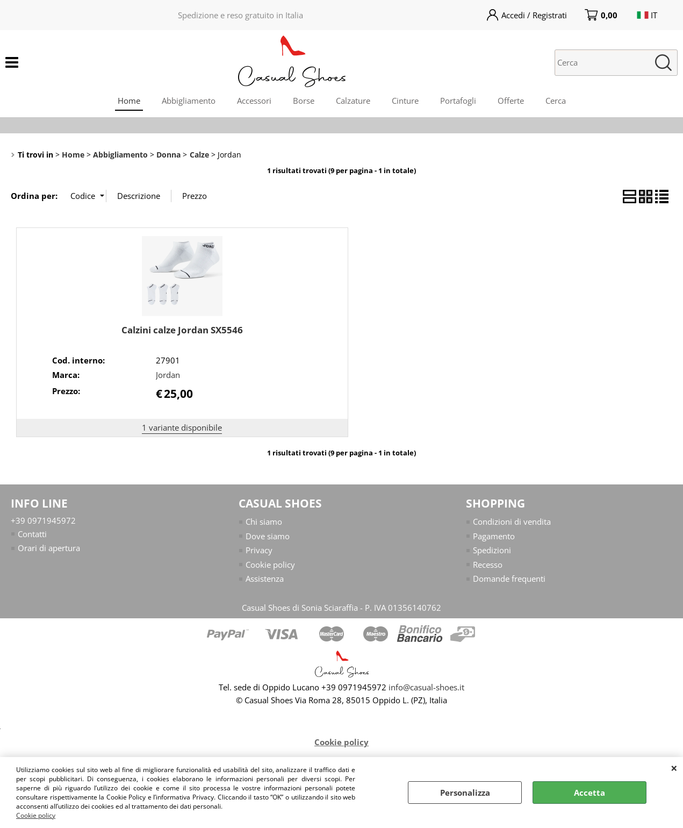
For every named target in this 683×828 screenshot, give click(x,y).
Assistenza (265, 578)
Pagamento (494, 536)
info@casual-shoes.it (426, 687)
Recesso (487, 564)
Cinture (405, 100)
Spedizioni (492, 550)
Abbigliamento (188, 100)
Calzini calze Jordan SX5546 (182, 330)
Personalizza (465, 792)
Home (129, 100)
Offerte (511, 100)
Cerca (555, 100)
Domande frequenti (509, 578)
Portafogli (458, 100)
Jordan (168, 374)
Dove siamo (268, 536)
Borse (303, 100)
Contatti (32, 534)
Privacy (259, 550)
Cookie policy (35, 815)
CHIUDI (674, 767)
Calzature (353, 100)
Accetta (589, 792)
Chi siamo (264, 521)
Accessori (254, 100)
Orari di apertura (49, 548)
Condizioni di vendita (512, 521)
